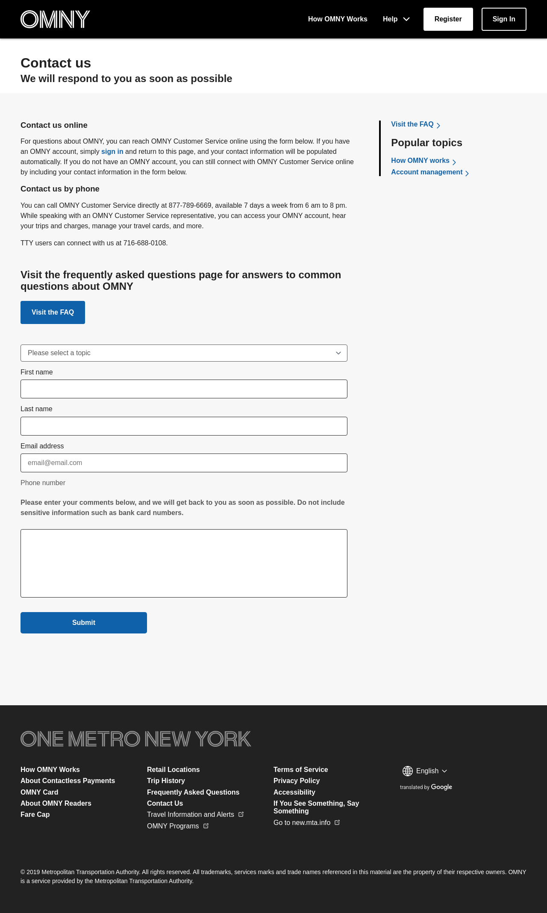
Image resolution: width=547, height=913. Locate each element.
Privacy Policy (297, 780)
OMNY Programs (178, 826)
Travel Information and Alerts (195, 814)
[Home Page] (55, 19)
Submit (83, 622)
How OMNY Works (50, 769)
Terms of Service (301, 769)
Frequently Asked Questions (193, 792)
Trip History (166, 780)
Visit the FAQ (53, 312)
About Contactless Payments (68, 780)
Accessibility (294, 792)
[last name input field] (184, 426)
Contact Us (165, 803)
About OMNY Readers (56, 803)
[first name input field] (184, 389)
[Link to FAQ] (53, 312)
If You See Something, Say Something (316, 807)
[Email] (184, 463)
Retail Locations (173, 769)
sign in (112, 151)
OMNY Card (40, 792)
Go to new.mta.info (307, 822)
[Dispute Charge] (184, 353)
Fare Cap (35, 814)
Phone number (43, 482)
